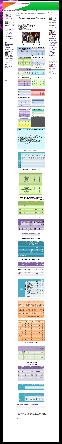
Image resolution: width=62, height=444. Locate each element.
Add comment (18, 418)
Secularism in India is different (17, 4)
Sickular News (25, 10)
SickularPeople (24, 407)
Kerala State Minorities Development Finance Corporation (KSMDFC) (11, 15)
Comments (50, 78)
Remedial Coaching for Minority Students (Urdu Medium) (9, 58)
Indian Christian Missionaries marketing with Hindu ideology (11, 22)
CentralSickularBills (20, 407)
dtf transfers (24, 414)
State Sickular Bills (19, 10)
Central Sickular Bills (12, 10)
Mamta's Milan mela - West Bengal (11, 53)
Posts (50, 77)
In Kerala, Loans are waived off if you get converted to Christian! (9, 36)
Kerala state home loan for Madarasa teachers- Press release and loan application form (11, 29)
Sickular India (6, 10)
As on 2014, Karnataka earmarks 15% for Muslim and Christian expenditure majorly (11, 33)
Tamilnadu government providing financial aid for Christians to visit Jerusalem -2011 (54, 65)
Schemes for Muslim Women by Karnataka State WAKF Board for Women (9, 42)
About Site (35, 10)
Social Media (30, 10)
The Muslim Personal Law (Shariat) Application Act (54, 25)
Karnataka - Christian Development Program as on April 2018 (54, 52)
